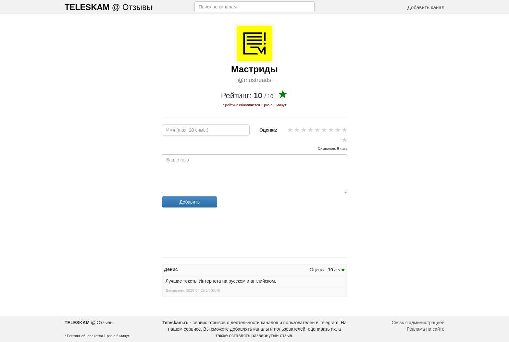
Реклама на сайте (425, 329)
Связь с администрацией (417, 322)
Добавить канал (425, 7)
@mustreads (254, 80)
